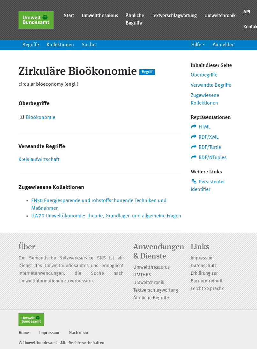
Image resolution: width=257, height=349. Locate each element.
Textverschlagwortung (174, 16)
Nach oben (78, 333)
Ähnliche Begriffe (135, 20)
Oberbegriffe (204, 75)
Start (69, 16)
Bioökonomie (40, 117)
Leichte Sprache (207, 289)
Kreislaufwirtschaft (38, 159)
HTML (200, 127)
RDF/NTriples (209, 157)
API (246, 12)
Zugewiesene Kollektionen (205, 99)
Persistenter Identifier (208, 185)
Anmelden (224, 44)
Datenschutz (204, 266)
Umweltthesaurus (100, 16)
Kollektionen (60, 44)
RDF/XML (204, 137)
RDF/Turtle (206, 147)
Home (24, 333)
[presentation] (22, 117)
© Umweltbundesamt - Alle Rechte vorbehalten (61, 343)
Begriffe (30, 44)
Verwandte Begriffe (211, 85)
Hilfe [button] (196, 44)
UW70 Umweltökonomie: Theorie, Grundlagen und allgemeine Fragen (106, 216)
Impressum (202, 258)
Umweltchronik (220, 16)
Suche (88, 44)
